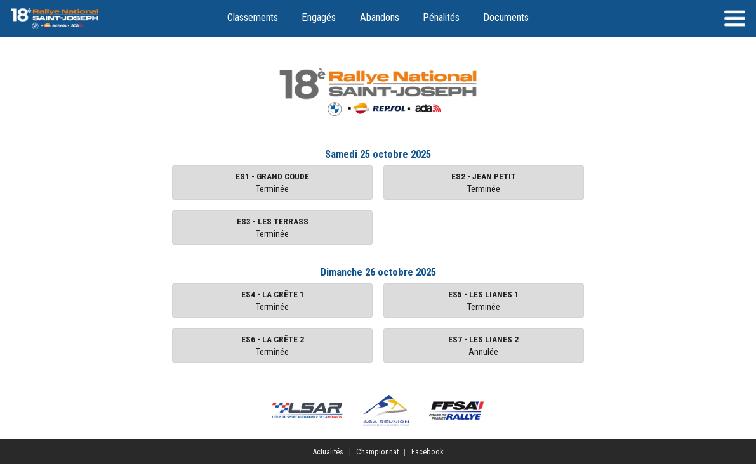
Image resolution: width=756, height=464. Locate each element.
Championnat (377, 451)
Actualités (327, 451)
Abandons (379, 17)
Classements (252, 17)
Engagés (319, 17)
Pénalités (441, 17)
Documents (506, 17)
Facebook (427, 451)
